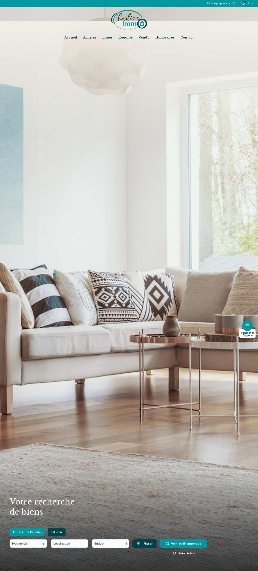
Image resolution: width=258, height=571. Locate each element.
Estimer (57, 535)
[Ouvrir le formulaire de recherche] (144, 546)
